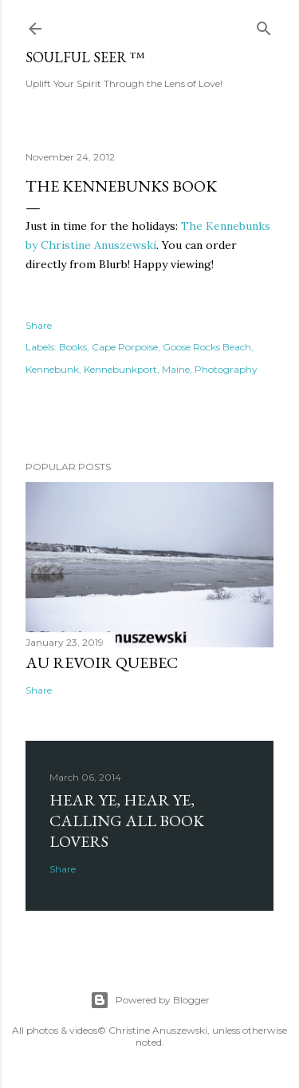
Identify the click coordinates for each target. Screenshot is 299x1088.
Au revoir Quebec (102, 662)
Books (73, 347)
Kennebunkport (120, 369)
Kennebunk (52, 369)
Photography (226, 369)
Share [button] (39, 325)
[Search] (263, 25)
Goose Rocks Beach (207, 347)
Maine (176, 369)
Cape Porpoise (125, 347)
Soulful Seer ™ (85, 57)
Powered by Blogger (150, 1000)
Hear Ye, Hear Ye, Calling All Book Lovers (126, 820)
